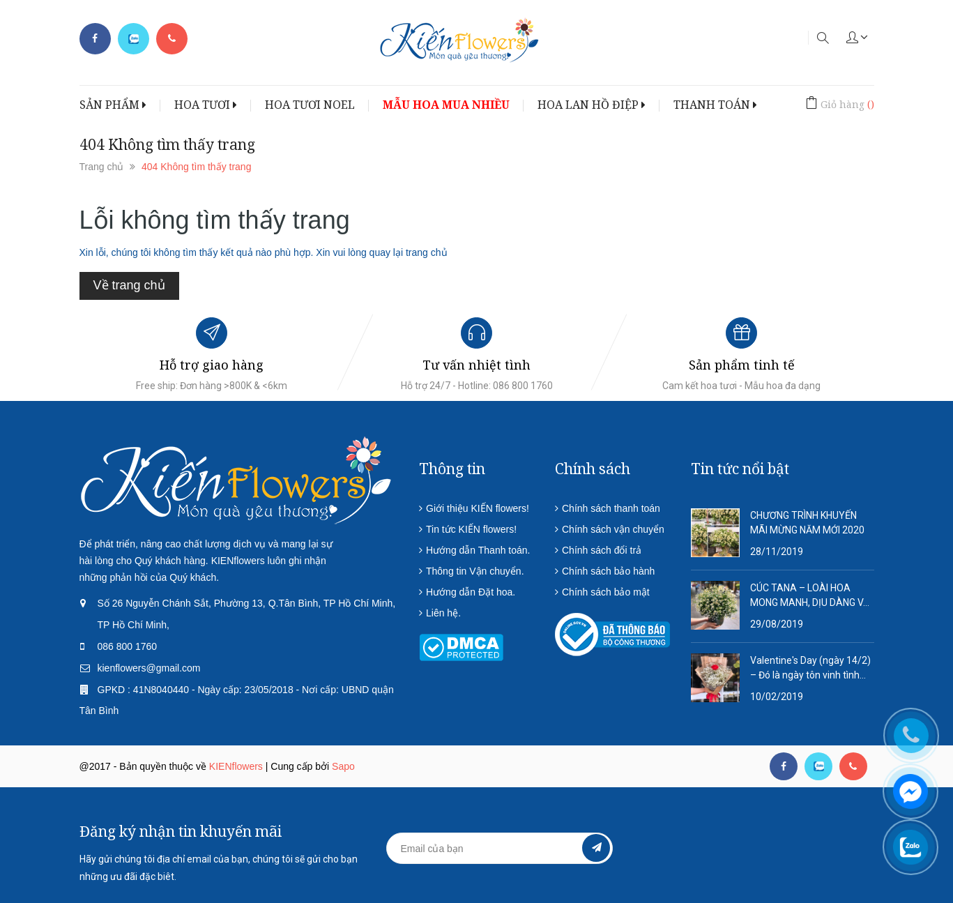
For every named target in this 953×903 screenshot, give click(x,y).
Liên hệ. (443, 613)
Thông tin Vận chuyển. (475, 571)
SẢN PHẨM (112, 104)
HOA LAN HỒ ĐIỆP (592, 104)
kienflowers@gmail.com (149, 668)
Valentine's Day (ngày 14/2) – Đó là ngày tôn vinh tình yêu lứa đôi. (810, 669)
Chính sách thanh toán (611, 508)
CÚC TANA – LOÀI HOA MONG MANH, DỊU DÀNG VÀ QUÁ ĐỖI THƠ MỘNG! (810, 596)
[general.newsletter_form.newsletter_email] (499, 848)
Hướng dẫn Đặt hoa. (470, 592)
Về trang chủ (129, 285)
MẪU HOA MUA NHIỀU (446, 104)
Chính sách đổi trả (601, 550)
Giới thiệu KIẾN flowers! (477, 508)
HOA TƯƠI (205, 104)
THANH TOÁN (715, 104)
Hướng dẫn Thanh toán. (478, 550)
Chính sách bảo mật (606, 592)
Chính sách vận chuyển (613, 529)
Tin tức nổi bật (740, 468)
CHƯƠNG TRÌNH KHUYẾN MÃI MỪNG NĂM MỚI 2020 (807, 523)
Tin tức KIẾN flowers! (471, 529)
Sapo (343, 766)
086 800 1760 (128, 646)
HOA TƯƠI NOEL (310, 104)
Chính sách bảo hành (608, 571)
